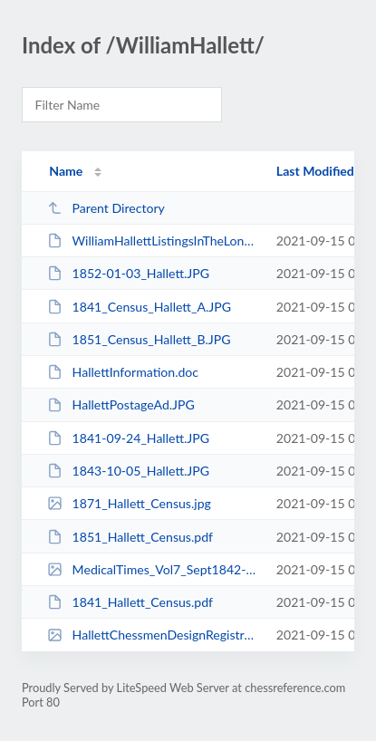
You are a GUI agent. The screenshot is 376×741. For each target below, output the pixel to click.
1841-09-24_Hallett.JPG (128, 438)
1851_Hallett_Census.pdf (130, 536)
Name (65, 170)
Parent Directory (106, 208)
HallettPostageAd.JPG (121, 404)
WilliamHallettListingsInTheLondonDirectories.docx (153, 240)
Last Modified (315, 170)
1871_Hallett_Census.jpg (129, 503)
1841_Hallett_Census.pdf (130, 602)
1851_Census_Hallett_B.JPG (138, 339)
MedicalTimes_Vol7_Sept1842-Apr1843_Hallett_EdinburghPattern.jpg (153, 569)
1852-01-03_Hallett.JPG (128, 273)
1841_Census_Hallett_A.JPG (139, 306)
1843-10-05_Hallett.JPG (128, 470)
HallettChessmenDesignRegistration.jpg (153, 634)
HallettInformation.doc (122, 372)
